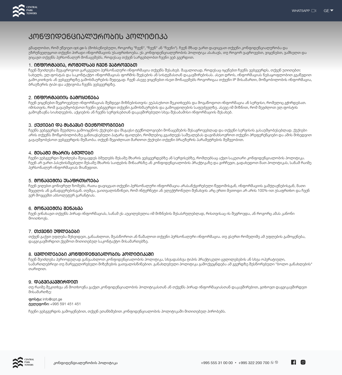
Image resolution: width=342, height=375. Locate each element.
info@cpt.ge (52, 299)
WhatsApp (301, 11)
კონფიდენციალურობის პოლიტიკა (85, 362)
